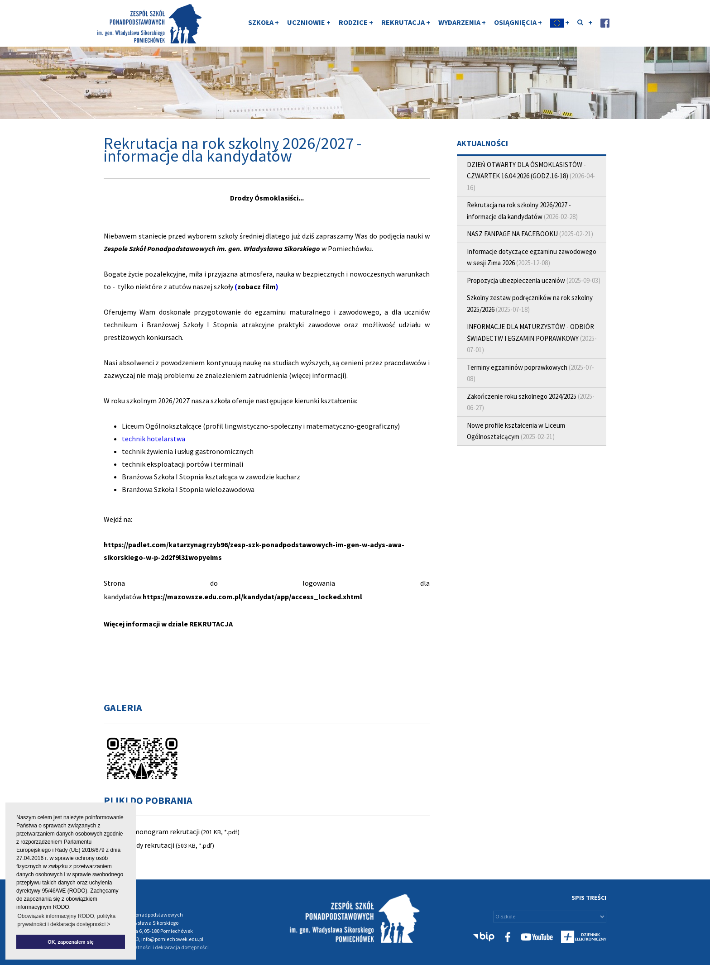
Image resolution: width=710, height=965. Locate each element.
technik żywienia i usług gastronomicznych (188, 451)
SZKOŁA (263, 24)
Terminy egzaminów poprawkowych (518, 367)
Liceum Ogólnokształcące (161, 425)
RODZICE (356, 24)
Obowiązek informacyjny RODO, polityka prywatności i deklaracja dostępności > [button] (66, 920)
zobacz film (256, 286)
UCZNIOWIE (309, 24)
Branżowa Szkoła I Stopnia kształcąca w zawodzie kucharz (211, 476)
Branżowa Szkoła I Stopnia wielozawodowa (188, 489)
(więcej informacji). (318, 375)
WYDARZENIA (462, 24)
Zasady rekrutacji (148, 845)
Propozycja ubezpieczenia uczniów (516, 280)
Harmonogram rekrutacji (161, 831)
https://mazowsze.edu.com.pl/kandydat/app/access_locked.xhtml (252, 596)
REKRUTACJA (405, 24)
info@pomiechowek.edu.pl (172, 939)
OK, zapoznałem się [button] (70, 942)
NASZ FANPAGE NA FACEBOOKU (512, 233)
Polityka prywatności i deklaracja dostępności (156, 947)
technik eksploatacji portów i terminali (182, 463)
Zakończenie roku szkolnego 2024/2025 (521, 396)
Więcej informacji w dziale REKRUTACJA (168, 623)
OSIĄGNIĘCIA (518, 24)
